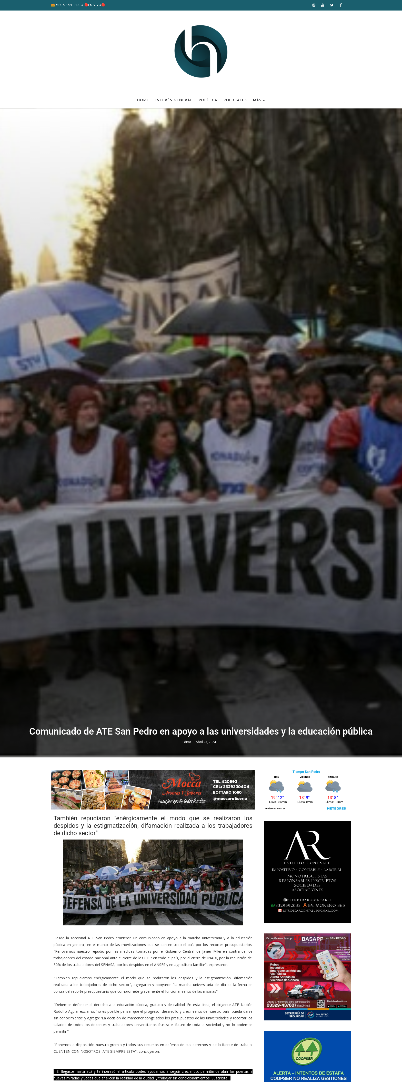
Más (257, 100)
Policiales (235, 100)
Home (143, 100)
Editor (187, 742)
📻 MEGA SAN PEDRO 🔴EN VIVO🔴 (78, 5)
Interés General (174, 100)
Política (208, 100)
